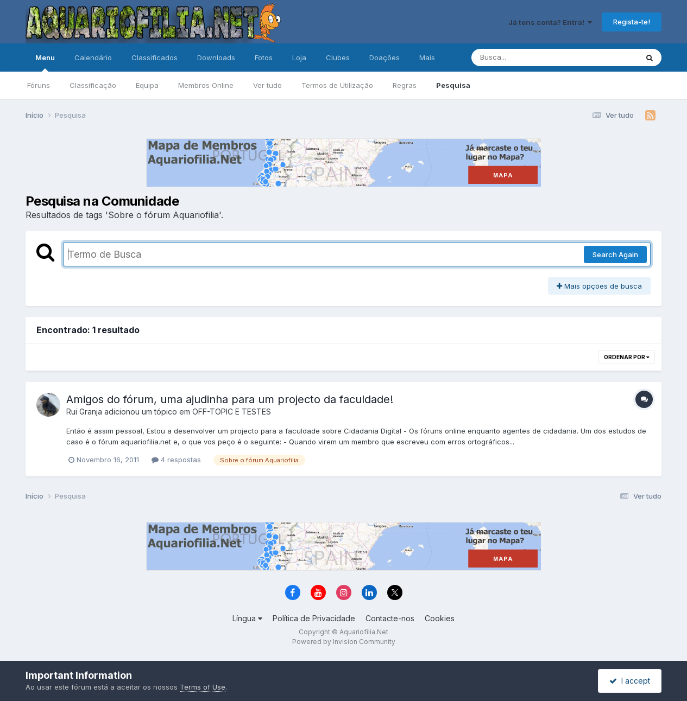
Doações (384, 57)
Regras (405, 85)
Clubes (338, 57)
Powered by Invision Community (343, 642)
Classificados (154, 57)
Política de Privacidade (314, 618)
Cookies (440, 618)
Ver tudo (267, 85)
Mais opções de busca (599, 286)
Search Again (615, 254)
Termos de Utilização (337, 85)
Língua (247, 618)
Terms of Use (202, 687)
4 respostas (176, 459)
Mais (427, 57)
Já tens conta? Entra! (550, 22)
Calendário (93, 57)
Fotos (264, 57)
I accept (629, 680)
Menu (45, 62)
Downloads (216, 57)
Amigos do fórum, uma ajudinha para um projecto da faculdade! (229, 399)
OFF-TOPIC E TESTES (231, 411)
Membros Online (206, 85)
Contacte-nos (389, 618)
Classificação (93, 85)
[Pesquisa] (524, 57)
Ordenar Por (627, 357)
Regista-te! (631, 21)
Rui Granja (84, 411)
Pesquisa (453, 85)
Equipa (147, 85)
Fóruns (38, 85)
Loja (299, 57)
